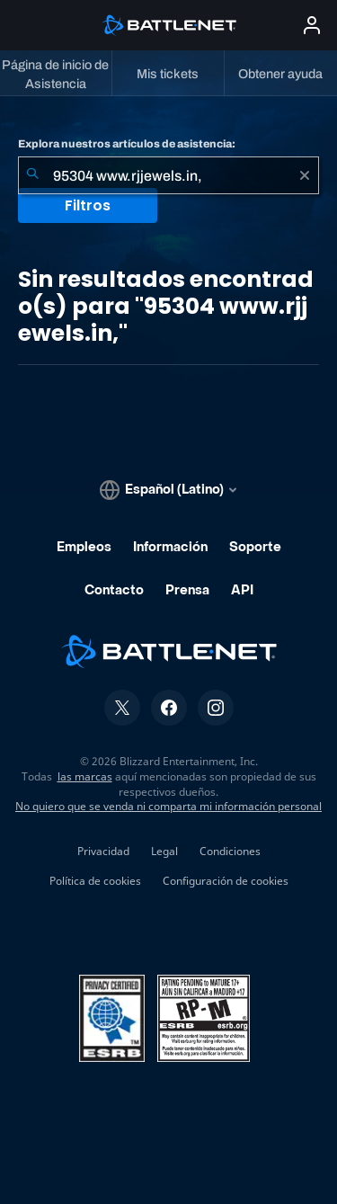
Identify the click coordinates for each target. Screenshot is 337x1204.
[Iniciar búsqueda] (32, 175)
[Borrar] (304, 175)
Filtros (88, 205)
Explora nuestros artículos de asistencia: (126, 144)
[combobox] (168, 175)
